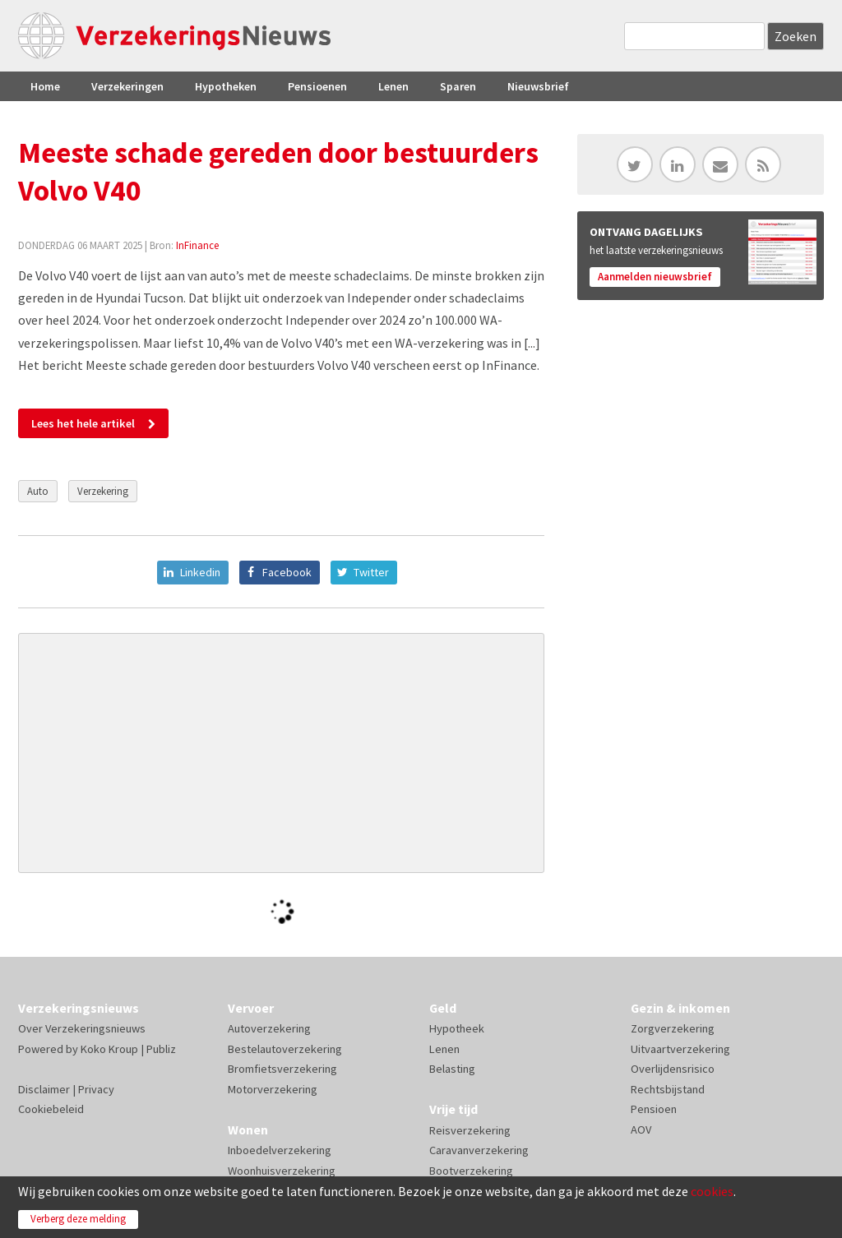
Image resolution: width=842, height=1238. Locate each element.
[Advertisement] (281, 753)
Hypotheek (456, 1028)
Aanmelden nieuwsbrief (655, 277)
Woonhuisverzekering (281, 1170)
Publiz (161, 1049)
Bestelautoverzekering (285, 1049)
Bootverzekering (471, 1170)
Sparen (458, 86)
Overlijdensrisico (673, 1068)
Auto (38, 490)
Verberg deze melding (78, 1219)
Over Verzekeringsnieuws (82, 1028)
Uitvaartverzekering (680, 1049)
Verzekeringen (127, 86)
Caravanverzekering (479, 1150)
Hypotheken (226, 86)
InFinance (197, 245)
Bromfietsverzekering (282, 1068)
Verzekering (102, 490)
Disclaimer (44, 1089)
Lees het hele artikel (83, 423)
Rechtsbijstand (668, 1089)
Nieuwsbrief (538, 86)
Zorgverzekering (673, 1028)
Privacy (96, 1089)
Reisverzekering (470, 1130)
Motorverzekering (272, 1089)
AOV (641, 1129)
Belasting (452, 1068)
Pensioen (654, 1109)
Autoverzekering (269, 1028)
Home (45, 86)
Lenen (393, 86)
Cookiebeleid (51, 1109)
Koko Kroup (109, 1049)
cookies (712, 1191)
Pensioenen (317, 86)
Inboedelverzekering (279, 1150)
